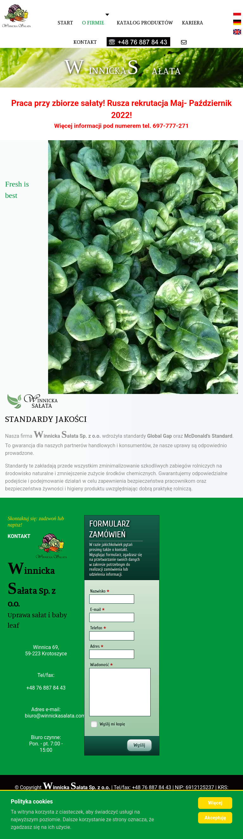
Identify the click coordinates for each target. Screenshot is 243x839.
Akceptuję (215, 818)
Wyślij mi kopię (112, 724)
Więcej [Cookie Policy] (215, 803)
